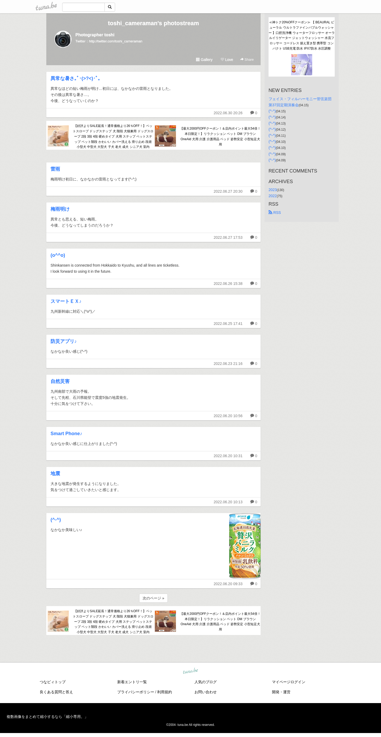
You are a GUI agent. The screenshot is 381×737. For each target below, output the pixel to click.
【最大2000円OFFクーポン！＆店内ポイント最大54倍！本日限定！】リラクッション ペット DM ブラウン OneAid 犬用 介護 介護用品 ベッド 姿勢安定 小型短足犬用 (220, 136)
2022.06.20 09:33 (228, 584)
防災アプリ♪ (64, 341)
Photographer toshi (95, 35)
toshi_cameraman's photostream (153, 23)
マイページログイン (288, 682)
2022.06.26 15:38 (228, 283)
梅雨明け (60, 209)
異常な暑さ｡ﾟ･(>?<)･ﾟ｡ (75, 78)
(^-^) (56, 519)
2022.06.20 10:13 (228, 502)
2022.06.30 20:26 (228, 113)
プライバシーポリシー (135, 692)
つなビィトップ (53, 682)
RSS (275, 212)
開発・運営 (281, 692)
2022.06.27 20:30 (228, 191)
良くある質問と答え (56, 692)
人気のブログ (205, 682)
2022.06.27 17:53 (228, 237)
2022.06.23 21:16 (228, 363)
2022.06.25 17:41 (228, 323)
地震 (55, 473)
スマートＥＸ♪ (66, 301)
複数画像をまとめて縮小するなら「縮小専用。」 (47, 716)
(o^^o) (58, 255)
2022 (273, 196)
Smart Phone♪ (66, 433)
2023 (273, 190)
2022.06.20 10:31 (228, 456)
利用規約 (164, 692)
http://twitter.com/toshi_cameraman (115, 41)
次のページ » (153, 598)
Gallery (204, 60)
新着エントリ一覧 (132, 682)
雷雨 (55, 169)
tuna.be (190, 671)
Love (226, 60)
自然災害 (60, 381)
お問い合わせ (205, 692)
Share (247, 59)
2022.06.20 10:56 (228, 416)
